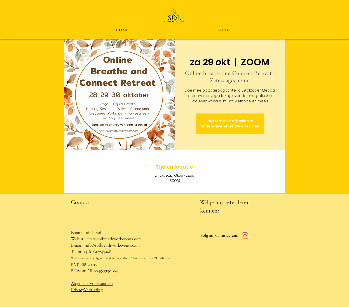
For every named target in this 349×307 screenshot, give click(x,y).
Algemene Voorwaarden (92, 283)
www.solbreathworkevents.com (114, 239)
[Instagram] (245, 235)
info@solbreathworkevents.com (112, 245)
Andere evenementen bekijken (230, 126)
